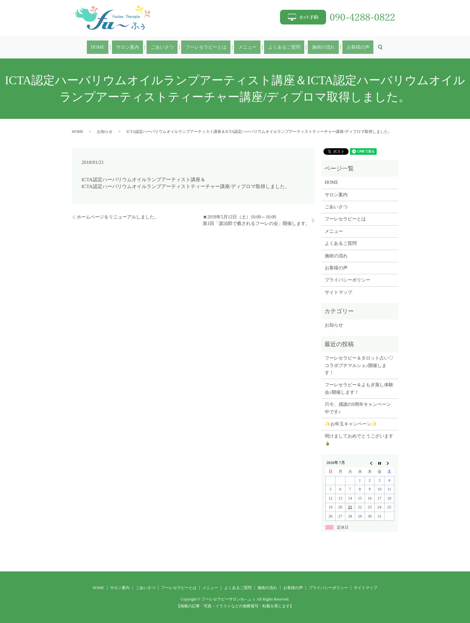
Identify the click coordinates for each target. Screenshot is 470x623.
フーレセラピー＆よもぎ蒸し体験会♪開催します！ (359, 388)
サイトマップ (338, 292)
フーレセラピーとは (209, 47)
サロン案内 (147, 47)
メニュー (243, 47)
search (347, 47)
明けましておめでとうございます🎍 (359, 440)
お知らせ (105, 131)
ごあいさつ (174, 47)
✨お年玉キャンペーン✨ (351, 424)
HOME (126, 47)
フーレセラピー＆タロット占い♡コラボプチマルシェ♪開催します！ (359, 365)
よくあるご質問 (272, 47)
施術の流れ (303, 47)
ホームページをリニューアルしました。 (118, 217)
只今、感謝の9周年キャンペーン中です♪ (358, 408)
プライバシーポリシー (347, 280)
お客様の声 (329, 47)
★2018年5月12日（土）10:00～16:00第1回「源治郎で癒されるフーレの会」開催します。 (256, 220)
